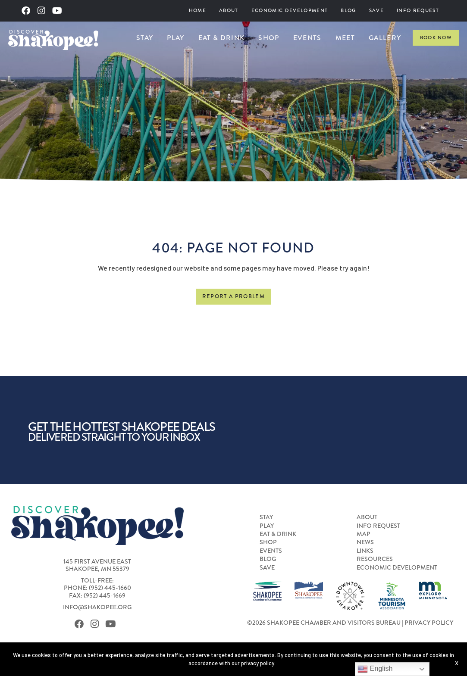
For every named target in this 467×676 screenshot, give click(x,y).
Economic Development (289, 10)
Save (376, 10)
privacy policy (257, 663)
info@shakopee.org (97, 607)
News (365, 542)
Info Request (418, 10)
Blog (348, 10)
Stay (144, 38)
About (228, 10)
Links (365, 551)
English (374, 669)
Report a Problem (233, 296)
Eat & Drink (221, 38)
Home (197, 10)
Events (307, 38)
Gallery (385, 38)
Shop (268, 38)
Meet (345, 38)
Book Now (436, 37)
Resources (375, 559)
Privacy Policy (428, 622)
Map (363, 534)
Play (175, 38)
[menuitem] (197, 11)
